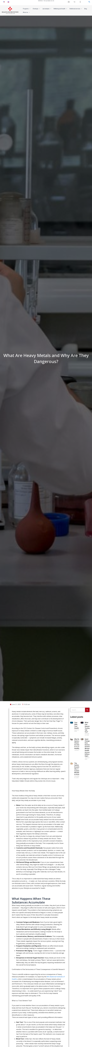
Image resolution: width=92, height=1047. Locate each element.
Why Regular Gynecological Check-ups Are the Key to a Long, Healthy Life (79, 791)
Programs (26, 9)
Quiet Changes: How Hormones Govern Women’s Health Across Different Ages (88, 795)
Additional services (76, 9)
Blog (85, 8)
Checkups (36, 9)
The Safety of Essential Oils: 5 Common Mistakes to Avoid (77, 816)
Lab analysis (46, 9)
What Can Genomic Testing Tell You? (88, 774)
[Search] (87, 757)
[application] (29, 9)
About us (26, 12)
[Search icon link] (89, 2)
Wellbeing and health (60, 9)
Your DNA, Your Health (76, 772)
